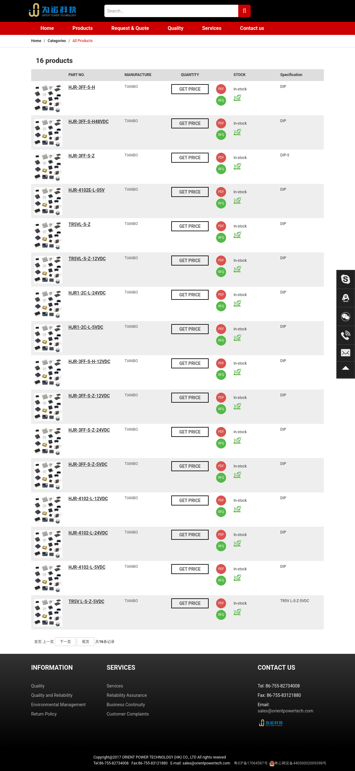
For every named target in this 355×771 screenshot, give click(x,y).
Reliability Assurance (127, 695)
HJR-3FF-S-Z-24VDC (89, 430)
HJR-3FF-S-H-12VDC (89, 361)
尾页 (85, 641)
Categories (57, 41)
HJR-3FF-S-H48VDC (89, 121)
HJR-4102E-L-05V (87, 190)
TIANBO (131, 86)
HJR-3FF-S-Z (82, 155)
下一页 (65, 641)
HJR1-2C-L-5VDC (86, 327)
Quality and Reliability (52, 695)
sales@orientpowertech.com (286, 710)
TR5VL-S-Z (80, 224)
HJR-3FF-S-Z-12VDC (89, 395)
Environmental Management (58, 704)
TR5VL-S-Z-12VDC (87, 258)
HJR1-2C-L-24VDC (87, 292)
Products (83, 28)
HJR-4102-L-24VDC (88, 532)
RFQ (221, 100)
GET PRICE (190, 89)
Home (47, 28)
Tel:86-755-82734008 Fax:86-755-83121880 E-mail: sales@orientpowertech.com (209, 763)
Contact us (252, 28)
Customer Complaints (128, 713)
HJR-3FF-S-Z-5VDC (88, 464)
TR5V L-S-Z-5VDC (86, 601)
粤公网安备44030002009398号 (300, 763)
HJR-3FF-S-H (82, 87)
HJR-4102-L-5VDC (87, 567)
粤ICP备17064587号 (251, 763)
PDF (221, 89)
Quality (175, 28)
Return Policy (44, 713)
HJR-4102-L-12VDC (88, 498)
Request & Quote (130, 28)
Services (211, 28)
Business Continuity (126, 704)
